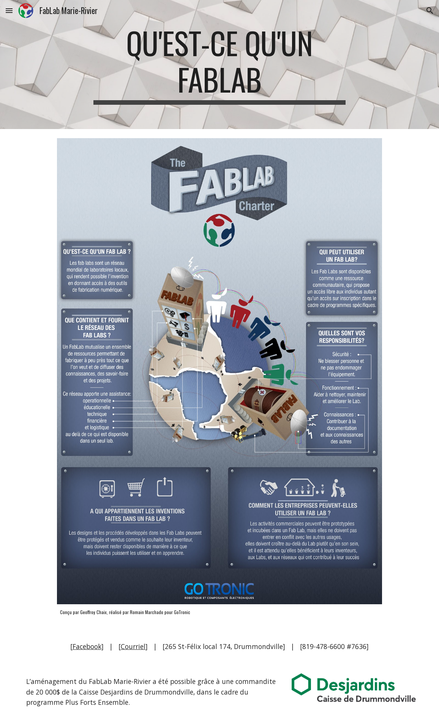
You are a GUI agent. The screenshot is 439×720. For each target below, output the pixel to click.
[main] (219, 64)
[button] (9, 10)
